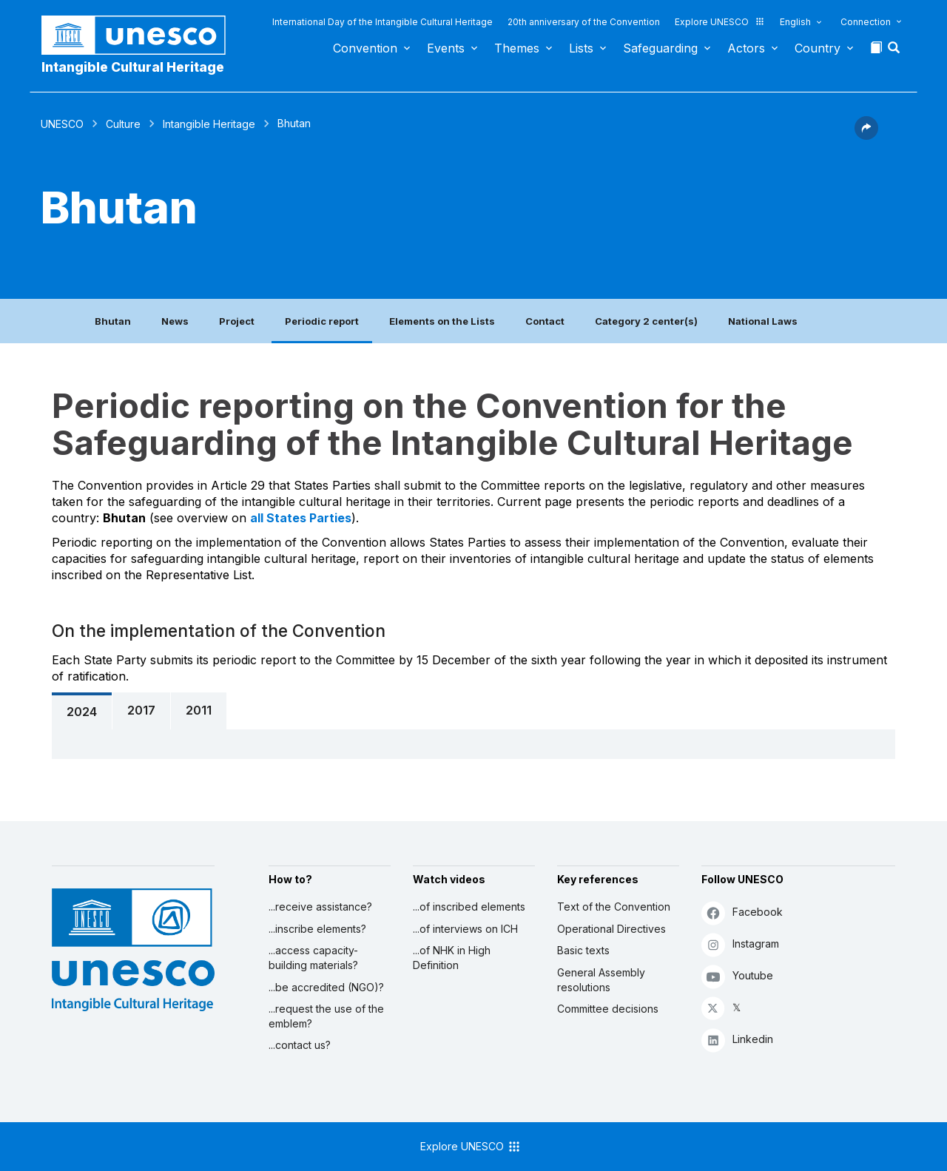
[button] (895, 52)
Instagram (740, 944)
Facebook (742, 912)
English (795, 21)
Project (237, 321)
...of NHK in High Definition (452, 957)
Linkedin (737, 1039)
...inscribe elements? (317, 928)
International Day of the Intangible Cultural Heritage (382, 21)
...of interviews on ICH (465, 928)
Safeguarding (660, 48)
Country (817, 48)
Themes (516, 48)
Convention (365, 48)
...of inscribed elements (469, 906)
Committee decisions (607, 1008)
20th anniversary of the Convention (584, 21)
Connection (865, 21)
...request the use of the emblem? (326, 1016)
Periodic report (322, 321)
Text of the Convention (613, 906)
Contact (545, 321)
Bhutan (113, 321)
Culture (123, 124)
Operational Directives (611, 928)
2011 (199, 710)
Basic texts (583, 950)
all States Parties (300, 517)
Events (446, 48)
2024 (82, 711)
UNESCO (62, 124)
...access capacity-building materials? (313, 957)
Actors (746, 48)
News (175, 321)
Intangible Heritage (209, 124)
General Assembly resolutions (601, 979)
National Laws (763, 321)
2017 (141, 710)
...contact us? (300, 1045)
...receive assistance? (320, 906)
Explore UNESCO (720, 21)
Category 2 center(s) (646, 321)
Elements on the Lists (442, 321)
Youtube (737, 976)
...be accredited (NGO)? (326, 987)
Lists (581, 48)
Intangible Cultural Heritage (132, 67)
